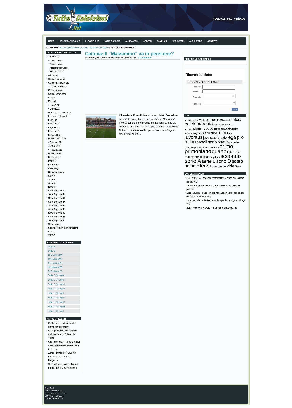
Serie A (51, 176)
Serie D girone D (56, 202)
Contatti (212, 41)
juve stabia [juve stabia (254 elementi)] (211, 138)
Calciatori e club (69, 41)
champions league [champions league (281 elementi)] (199, 128)
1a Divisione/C (55, 263)
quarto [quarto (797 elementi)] (219, 151)
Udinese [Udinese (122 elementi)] (222, 166)
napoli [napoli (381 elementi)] (201, 142)
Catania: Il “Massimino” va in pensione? (129, 53)
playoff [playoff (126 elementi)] (197, 147)
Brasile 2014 (56, 142)
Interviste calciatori (57, 116)
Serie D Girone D (56, 288)
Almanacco (53, 56)
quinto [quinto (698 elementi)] (233, 151)
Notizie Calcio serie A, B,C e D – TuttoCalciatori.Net (84, 48)
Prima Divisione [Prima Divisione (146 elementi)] (210, 147)
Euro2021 (55, 109)
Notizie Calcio (112, 41)
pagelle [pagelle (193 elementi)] (234, 142)
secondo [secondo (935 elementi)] (230, 156)
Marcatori (178, 41)
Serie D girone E (56, 205)
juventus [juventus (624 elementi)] (193, 137)
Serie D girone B (56, 194)
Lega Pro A (53, 123)
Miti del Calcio (57, 71)
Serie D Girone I (56, 311)
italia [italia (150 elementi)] (229, 133)
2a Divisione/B (55, 271)
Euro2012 (55, 105)
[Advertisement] (132, 87)
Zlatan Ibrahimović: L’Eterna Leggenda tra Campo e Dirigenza (62, 357)
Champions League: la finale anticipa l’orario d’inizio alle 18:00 (62, 334)
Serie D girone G (56, 213)
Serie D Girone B (56, 280)
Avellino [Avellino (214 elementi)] (202, 119)
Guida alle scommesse (59, 112)
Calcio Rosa (56, 64)
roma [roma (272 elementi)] (204, 157)
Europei (52, 101)
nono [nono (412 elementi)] (212, 142)
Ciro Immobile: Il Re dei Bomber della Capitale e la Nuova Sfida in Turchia (64, 345)
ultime (51, 231)
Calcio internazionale (58, 82)
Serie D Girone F (56, 297)
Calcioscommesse (57, 94)
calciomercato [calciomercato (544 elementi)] (199, 123)
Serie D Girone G (56, 302)
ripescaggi (53, 168)
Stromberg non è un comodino (63, 228)
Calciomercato (55, 90)
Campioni (162, 41)
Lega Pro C (54, 131)
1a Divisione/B (55, 259)
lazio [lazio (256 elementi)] (223, 138)
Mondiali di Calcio (57, 138)
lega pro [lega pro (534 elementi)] (235, 137)
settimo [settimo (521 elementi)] (192, 165)
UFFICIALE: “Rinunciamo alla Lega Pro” (218, 208)
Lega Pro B (53, 127)
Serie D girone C (56, 198)
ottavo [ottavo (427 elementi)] (223, 142)
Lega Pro (52, 120)
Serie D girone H (56, 216)
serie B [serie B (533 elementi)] (209, 161)
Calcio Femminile (56, 79)
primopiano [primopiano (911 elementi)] (198, 151)
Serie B (51, 179)
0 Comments (144, 57)
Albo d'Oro (195, 41)
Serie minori (54, 224)
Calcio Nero (56, 60)
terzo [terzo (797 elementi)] (205, 166)
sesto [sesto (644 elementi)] (237, 161)
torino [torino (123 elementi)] (215, 166)
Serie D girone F (56, 209)
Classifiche (92, 41)
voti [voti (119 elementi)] (239, 166)
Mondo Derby (55, 153)
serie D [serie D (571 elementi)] (223, 161)
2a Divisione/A (55, 267)
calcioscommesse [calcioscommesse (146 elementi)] (223, 124)
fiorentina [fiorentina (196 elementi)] (211, 133)
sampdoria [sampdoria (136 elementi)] (214, 157)
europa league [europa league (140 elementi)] (192, 133)
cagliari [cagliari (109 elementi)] (226, 120)
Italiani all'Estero (58, 86)
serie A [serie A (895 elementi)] (193, 161)
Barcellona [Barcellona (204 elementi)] (216, 119)
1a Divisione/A (55, 255)
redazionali (53, 164)
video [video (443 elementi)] (232, 166)
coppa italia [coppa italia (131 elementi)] (220, 129)
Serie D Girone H (56, 306)
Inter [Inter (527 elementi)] (222, 132)
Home (51, 41)
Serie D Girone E (56, 293)
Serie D (52, 187)
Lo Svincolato (55, 135)
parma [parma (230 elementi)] (189, 147)
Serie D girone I (56, 220)
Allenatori (131, 41)
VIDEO (51, 235)
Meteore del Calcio (59, 68)
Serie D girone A (56, 190)
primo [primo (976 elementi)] (226, 146)
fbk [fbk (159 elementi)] (202, 133)
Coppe (51, 97)
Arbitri (147, 41)
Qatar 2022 (55, 146)
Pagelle (52, 161)
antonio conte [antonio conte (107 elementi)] (191, 120)
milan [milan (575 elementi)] (190, 141)
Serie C (52, 183)
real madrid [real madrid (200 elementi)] (192, 157)
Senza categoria (56, 172)
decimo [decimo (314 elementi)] (232, 128)
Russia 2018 (56, 149)
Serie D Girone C (56, 284)
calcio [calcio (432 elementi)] (235, 119)
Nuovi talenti (54, 157)
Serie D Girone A (56, 275)
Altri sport (53, 75)
